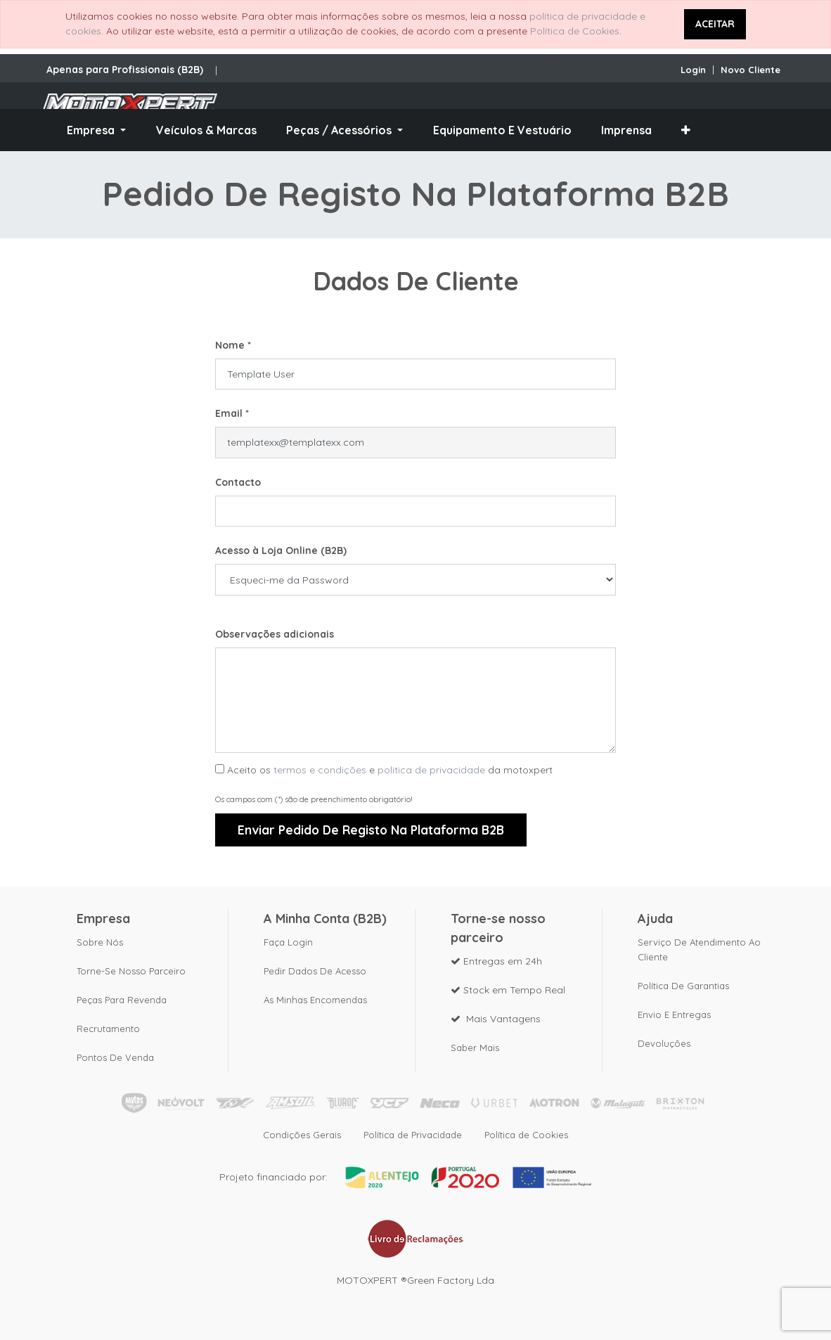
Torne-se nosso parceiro (131, 971)
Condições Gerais (302, 1134)
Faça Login (288, 942)
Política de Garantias (683, 985)
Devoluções (664, 1043)
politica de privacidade (431, 770)
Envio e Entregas (674, 1014)
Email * (232, 413)
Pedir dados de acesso (315, 971)
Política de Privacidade (412, 1134)
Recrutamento (108, 1028)
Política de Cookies (574, 31)
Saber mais (475, 1047)
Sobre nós (100, 942)
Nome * (233, 345)
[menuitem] (206, 130)
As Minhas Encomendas (315, 999)
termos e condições (319, 770)
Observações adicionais (274, 634)
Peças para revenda (122, 999)
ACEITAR (715, 24)
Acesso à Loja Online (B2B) (281, 550)
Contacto (238, 482)
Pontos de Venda (115, 1057)
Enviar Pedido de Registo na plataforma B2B (371, 829)
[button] (686, 130)
